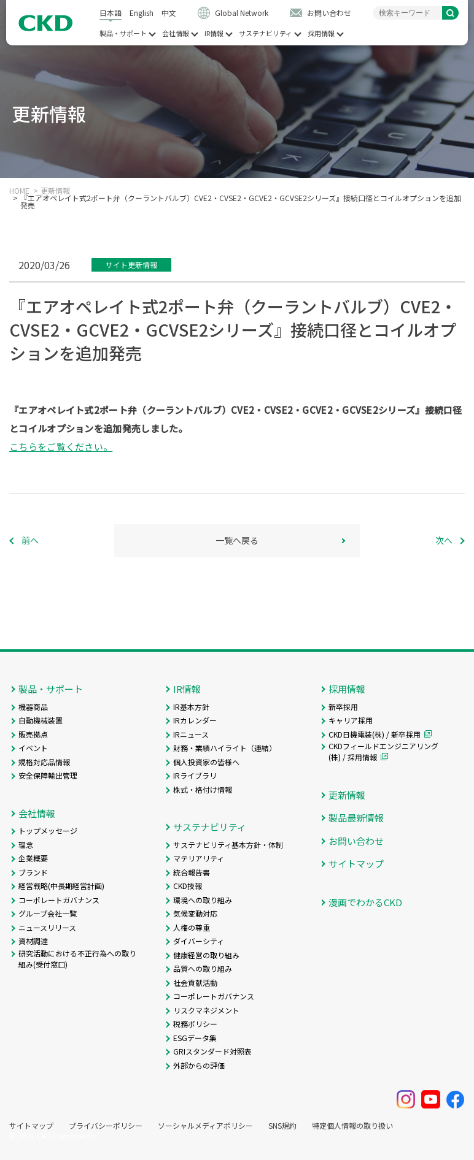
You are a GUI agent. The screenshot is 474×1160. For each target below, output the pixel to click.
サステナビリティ (265, 33)
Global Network (241, 12)
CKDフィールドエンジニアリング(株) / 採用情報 (383, 751)
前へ (30, 540)
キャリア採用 (350, 720)
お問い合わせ (329, 12)
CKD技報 (187, 885)
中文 (168, 12)
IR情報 (213, 33)
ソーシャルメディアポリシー (205, 1126)
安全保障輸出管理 (47, 775)
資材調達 (33, 941)
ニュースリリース (47, 927)
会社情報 (175, 33)
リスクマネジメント (206, 1010)
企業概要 (33, 858)
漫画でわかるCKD (365, 902)
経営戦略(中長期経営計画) (61, 885)
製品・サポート (123, 33)
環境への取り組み (202, 900)
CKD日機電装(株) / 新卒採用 (374, 734)
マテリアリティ (198, 858)
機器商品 (33, 706)
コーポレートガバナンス (58, 900)
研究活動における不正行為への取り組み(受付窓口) (77, 958)
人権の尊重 (191, 927)
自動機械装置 (40, 720)
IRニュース (191, 734)
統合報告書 (191, 872)
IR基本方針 (191, 706)
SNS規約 (282, 1126)
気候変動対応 (195, 913)
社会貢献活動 (195, 982)
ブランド (33, 872)
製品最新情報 (356, 817)
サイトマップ (356, 863)
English (141, 12)
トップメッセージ (47, 830)
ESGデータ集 (195, 1037)
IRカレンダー (195, 720)
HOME (19, 190)
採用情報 (321, 33)
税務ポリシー (195, 1023)
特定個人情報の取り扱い (352, 1126)
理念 (25, 844)
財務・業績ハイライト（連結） (224, 747)
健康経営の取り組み (206, 955)
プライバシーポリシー (105, 1126)
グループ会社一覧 (47, 913)
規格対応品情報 (44, 762)
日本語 (110, 12)
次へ (444, 540)
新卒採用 (343, 706)
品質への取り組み (202, 968)
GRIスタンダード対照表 (212, 1051)
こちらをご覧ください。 (60, 446)
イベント (33, 747)
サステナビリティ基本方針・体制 (228, 844)
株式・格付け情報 (202, 789)
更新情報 (55, 190)
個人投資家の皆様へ (206, 762)
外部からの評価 (199, 1065)
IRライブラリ (195, 775)
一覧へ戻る (237, 540)
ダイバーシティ (198, 941)
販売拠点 (33, 734)
